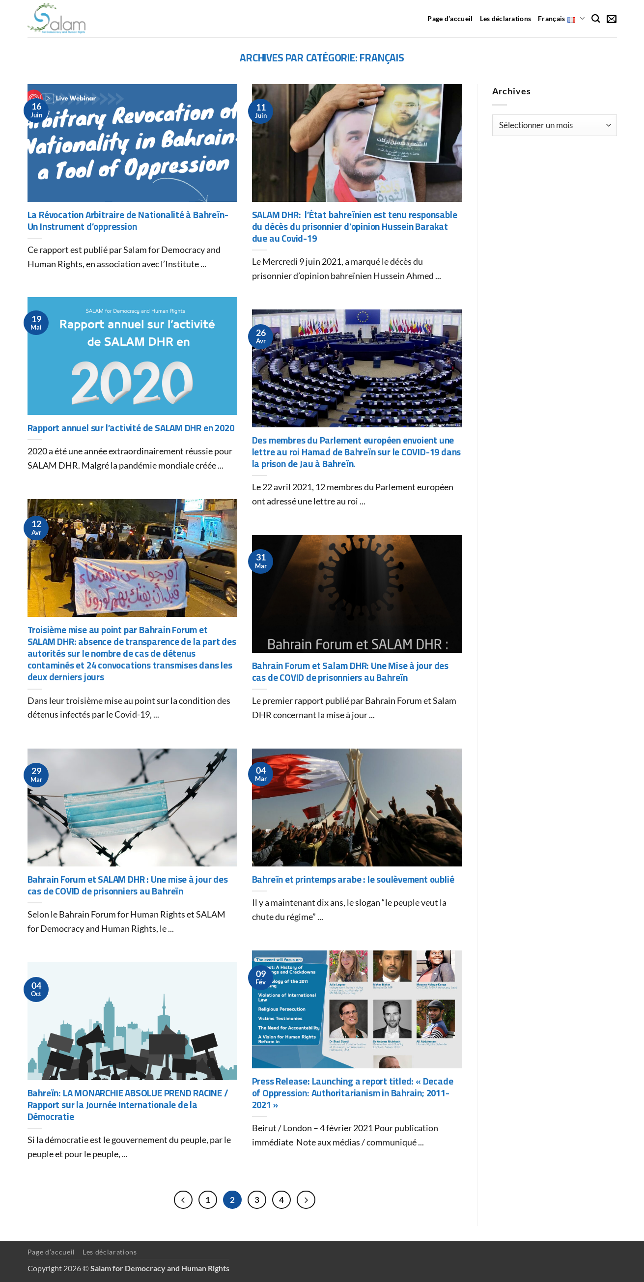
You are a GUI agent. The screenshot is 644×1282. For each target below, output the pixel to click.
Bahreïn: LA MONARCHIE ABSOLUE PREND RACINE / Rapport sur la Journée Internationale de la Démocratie (128, 1105)
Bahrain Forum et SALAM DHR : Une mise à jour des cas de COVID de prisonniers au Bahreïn (128, 885)
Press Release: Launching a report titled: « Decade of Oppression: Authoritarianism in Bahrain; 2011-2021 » (352, 1094)
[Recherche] (595, 19)
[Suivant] (306, 1200)
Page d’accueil (450, 18)
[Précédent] (183, 1200)
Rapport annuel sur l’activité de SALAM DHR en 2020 (131, 428)
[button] (611, 18)
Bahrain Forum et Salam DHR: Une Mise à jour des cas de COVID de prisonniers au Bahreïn (350, 672)
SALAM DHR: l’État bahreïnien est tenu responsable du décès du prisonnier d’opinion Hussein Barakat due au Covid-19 (354, 227)
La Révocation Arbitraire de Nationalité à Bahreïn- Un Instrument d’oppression (128, 221)
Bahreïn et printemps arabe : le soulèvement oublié (353, 880)
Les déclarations (506, 18)
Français (561, 18)
